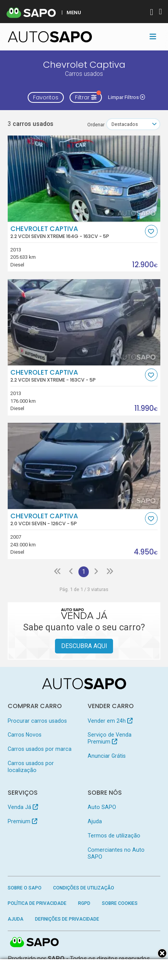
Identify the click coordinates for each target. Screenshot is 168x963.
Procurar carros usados (37, 721)
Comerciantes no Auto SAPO (116, 853)
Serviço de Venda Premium (109, 738)
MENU (74, 12)
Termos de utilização (114, 835)
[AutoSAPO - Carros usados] (50, 37)
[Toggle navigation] (153, 36)
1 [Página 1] (83, 571)
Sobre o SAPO (25, 888)
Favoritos (45, 97)
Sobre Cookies (120, 903)
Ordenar (96, 124)
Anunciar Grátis (107, 756)
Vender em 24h (110, 721)
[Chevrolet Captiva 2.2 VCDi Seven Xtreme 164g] (84, 179)
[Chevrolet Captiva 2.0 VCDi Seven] (84, 466)
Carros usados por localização (31, 766)
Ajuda (95, 821)
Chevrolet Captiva (76, 232)
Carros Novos (25, 735)
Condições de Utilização (83, 888)
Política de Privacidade (37, 903)
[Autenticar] (151, 13)
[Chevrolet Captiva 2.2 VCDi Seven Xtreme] (84, 322)
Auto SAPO (102, 807)
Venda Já (23, 807)
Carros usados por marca (40, 749)
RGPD (84, 903)
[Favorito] (151, 231)
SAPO (35, 942)
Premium (22, 821)
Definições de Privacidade (67, 919)
